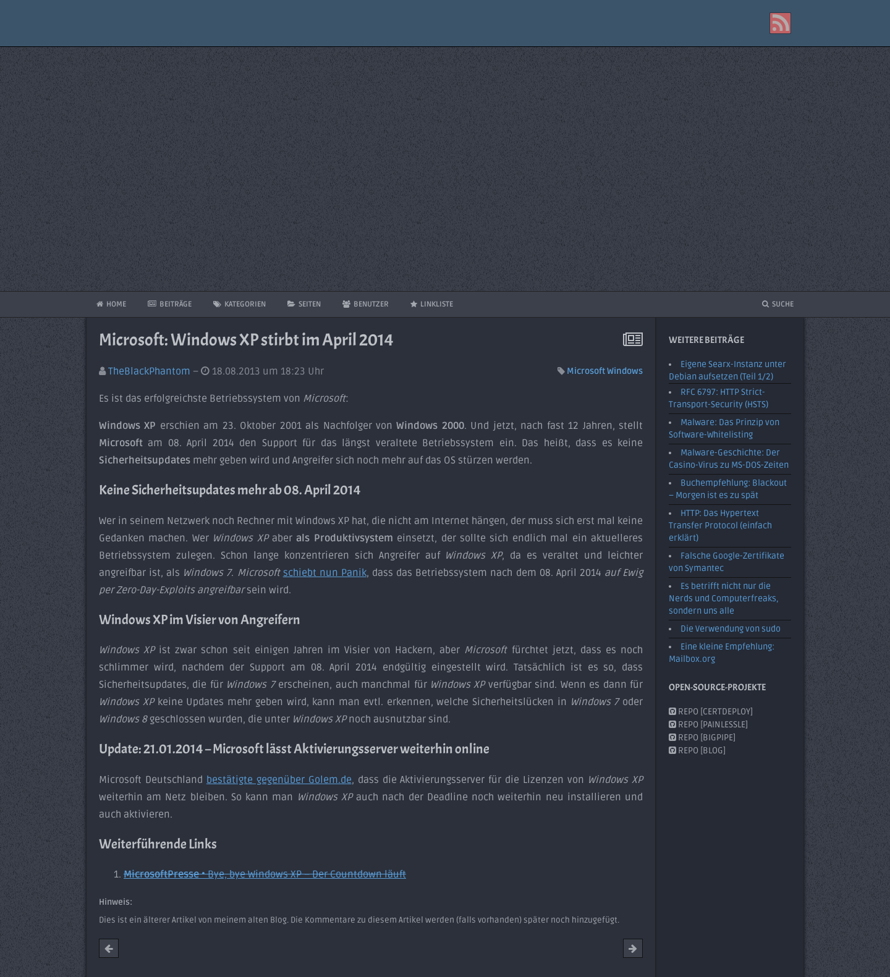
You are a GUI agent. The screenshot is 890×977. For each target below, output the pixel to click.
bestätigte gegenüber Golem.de (279, 780)
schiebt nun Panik (325, 573)
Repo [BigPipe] (702, 737)
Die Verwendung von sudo (730, 629)
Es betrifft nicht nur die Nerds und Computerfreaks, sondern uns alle (724, 598)
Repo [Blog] (697, 750)
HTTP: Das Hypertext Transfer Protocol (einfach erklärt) (720, 525)
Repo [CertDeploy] (711, 711)
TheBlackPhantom (149, 371)
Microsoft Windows (605, 371)
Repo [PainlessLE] (708, 724)
